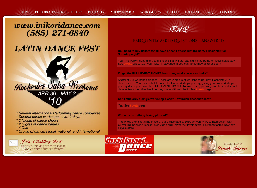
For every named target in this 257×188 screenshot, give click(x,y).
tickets (127, 63)
